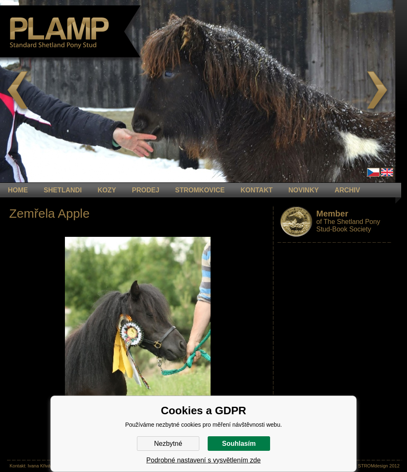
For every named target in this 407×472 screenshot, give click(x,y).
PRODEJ (145, 190)
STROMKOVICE (200, 190)
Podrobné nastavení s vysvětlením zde (203, 460)
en (387, 172)
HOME (18, 190)
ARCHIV (347, 190)
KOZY (107, 190)
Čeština (373, 172)
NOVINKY (303, 190)
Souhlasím (239, 443)
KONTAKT (257, 190)
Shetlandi (63, 190)
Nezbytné (168, 443)
